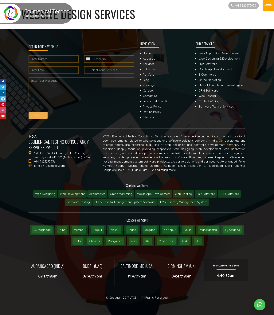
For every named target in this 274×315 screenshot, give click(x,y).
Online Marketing (121, 194)
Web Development (72, 194)
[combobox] (88, 59)
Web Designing (45, 194)
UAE (147, 241)
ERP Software (206, 194)
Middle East (166, 241)
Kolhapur (170, 230)
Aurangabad (42, 230)
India (134, 241)
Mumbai (79, 230)
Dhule (187, 230)
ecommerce (97, 194)
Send (38, 115)
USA (185, 241)
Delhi (77, 241)
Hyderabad (232, 230)
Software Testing (78, 202)
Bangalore (115, 241)
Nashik (115, 230)
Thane (132, 230)
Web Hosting (183, 194)
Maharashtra (208, 230)
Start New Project (210, 5)
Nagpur (97, 230)
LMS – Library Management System (183, 202)
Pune (62, 230)
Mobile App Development (153, 194)
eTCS (133, 297)
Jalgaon (149, 230)
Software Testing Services (216, 106)
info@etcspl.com (53, 165)
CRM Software (229, 194)
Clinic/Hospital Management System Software (125, 202)
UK (198, 241)
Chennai (94, 241)
